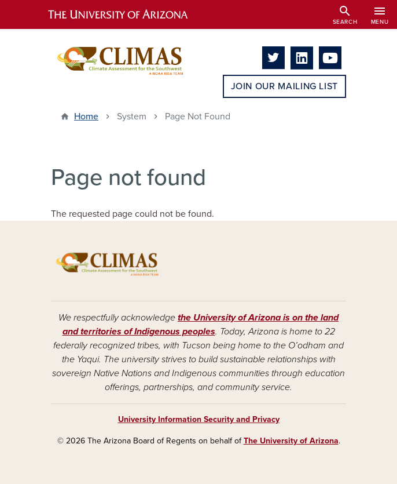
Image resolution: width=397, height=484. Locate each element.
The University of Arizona (291, 441)
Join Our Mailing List (284, 86)
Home (86, 116)
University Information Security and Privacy (199, 419)
